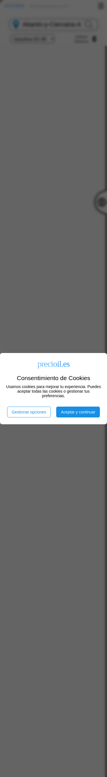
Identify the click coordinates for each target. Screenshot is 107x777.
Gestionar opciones (29, 412)
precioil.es (53, 363)
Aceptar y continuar (78, 412)
